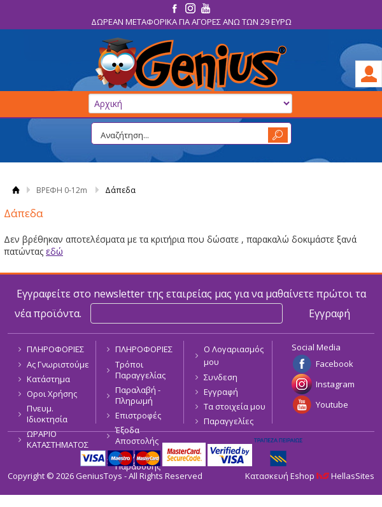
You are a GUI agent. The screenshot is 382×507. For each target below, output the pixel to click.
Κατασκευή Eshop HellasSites (309, 476)
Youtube (332, 404)
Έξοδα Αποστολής (137, 435)
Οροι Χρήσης (52, 393)
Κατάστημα (48, 379)
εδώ (54, 251)
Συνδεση (220, 377)
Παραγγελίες (228, 421)
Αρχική (16, 190)
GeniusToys (191, 65)
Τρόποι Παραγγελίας (140, 370)
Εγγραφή (221, 391)
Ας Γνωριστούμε (58, 364)
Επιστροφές (138, 415)
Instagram (335, 384)
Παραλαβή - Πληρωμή (137, 395)
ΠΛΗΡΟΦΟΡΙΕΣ (55, 349)
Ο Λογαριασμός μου (234, 355)
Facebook (334, 363)
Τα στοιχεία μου (234, 406)
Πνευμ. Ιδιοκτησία (47, 414)
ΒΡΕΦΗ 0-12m (61, 190)
